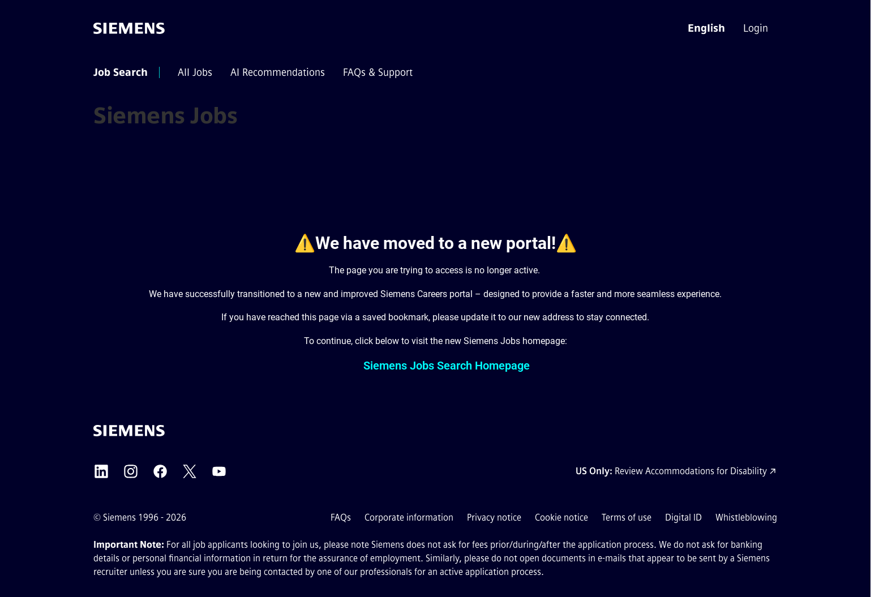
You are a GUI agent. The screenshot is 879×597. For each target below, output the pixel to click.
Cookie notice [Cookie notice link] (561, 517)
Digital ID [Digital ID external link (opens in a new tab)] (683, 517)
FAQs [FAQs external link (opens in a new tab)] (341, 517)
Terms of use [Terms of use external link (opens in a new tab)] (626, 517)
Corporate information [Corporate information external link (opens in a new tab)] (409, 517)
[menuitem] (756, 28)
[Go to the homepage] (129, 28)
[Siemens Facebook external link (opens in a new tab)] (160, 471)
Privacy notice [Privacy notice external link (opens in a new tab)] (494, 517)
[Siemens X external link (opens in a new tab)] (190, 471)
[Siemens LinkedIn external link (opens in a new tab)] (101, 471)
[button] (706, 28)
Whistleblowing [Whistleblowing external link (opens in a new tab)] (746, 517)
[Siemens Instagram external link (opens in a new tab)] (131, 471)
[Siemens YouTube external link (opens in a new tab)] (219, 471)
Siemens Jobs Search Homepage (446, 365)
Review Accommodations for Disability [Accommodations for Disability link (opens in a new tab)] (691, 471)
